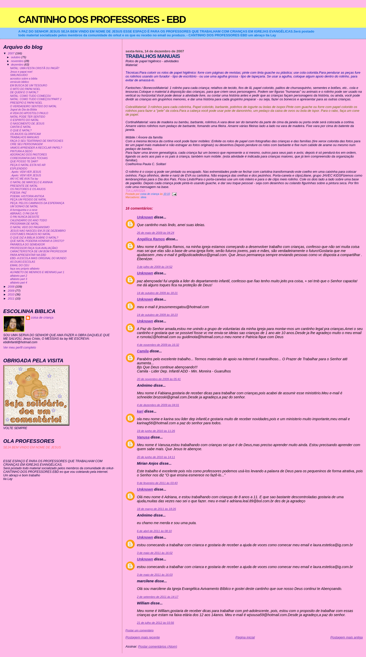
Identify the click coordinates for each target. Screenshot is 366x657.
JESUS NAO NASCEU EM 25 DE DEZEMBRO (38, 230)
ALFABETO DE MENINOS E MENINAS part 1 (37, 272)
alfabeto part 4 (18, 282)
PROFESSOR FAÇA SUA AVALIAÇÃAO (34, 248)
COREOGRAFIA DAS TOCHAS (29, 158)
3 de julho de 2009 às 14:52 (155, 266)
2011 (11, 298)
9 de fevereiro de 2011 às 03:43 (157, 482)
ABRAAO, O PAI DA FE (24, 213)
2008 (11, 286)
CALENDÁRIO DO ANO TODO (28, 220)
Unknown (145, 217)
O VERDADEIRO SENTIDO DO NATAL (33, 106)
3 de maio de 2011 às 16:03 (155, 574)
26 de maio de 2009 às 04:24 (155, 232)
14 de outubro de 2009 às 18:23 (157, 314)
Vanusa (143, 437)
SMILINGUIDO (19, 75)
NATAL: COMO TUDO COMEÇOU (30, 96)
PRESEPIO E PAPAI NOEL (26, 102)
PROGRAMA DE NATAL (24, 223)
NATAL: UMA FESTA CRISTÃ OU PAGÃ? (34, 68)
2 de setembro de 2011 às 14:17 (157, 596)
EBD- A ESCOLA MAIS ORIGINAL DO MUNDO (38, 258)
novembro (17, 60)
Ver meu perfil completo (19, 347)
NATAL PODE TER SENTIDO (27, 116)
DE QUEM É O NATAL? (24, 92)
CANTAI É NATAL (20, 127)
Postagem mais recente (143, 637)
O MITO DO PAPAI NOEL (25, 89)
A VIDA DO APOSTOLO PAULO (29, 113)
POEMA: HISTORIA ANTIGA (27, 196)
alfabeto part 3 (18, 279)
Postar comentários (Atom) (157, 646)
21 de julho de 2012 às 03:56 (155, 622)
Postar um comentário (140, 630)
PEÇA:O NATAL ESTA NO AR (27, 165)
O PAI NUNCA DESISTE (24, 216)
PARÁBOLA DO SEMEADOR (27, 244)
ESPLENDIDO (18, 168)
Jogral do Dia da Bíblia (23, 109)
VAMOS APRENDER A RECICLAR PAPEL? (36, 147)
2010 (11, 294)
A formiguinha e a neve (23, 210)
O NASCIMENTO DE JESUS (27, 123)
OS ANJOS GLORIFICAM (25, 134)
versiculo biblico (19, 82)
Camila (143, 351)
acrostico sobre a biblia (23, 78)
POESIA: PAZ (18, 192)
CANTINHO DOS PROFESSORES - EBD (102, 19)
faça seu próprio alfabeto (24, 268)
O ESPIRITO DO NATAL (24, 120)
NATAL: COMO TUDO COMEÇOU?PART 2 (36, 99)
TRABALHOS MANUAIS (24, 137)
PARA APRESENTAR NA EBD (28, 255)
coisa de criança (42, 317)
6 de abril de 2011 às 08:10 (154, 531)
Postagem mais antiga (346, 637)
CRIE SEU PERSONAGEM (26, 144)
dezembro (17, 64)
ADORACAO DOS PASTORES (28, 154)
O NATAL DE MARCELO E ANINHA (31, 182)
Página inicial (245, 637)
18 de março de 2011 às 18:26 (156, 508)
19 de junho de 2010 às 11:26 (156, 430)
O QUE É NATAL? (21, 130)
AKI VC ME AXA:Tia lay (24, 178)
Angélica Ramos (151, 239)
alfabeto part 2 (18, 275)
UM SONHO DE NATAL (24, 206)
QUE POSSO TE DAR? (24, 161)
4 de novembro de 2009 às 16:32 (158, 344)
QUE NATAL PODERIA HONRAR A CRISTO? (37, 241)
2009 (11, 290)
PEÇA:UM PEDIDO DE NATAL (28, 199)
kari (140, 411)
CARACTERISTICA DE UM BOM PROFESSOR (38, 251)
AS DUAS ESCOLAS (22, 261)
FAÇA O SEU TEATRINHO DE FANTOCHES (36, 140)
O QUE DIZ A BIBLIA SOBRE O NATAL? (34, 237)
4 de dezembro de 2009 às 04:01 (158, 404)
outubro (16, 57)
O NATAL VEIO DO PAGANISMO (30, 227)
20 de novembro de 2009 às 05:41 (159, 379)
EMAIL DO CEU (19, 265)
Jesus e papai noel (21, 71)
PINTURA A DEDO (21, 151)
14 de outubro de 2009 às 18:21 (157, 292)
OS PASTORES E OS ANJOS (27, 189)
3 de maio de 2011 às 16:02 (155, 552)
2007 (11, 53)
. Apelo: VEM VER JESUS (25, 171)
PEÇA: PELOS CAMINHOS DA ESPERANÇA (37, 203)
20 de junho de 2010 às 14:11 (156, 457)
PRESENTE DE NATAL (24, 185)
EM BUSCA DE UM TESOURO (28, 85)
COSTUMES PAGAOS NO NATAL (30, 234)
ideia (143, 197)
